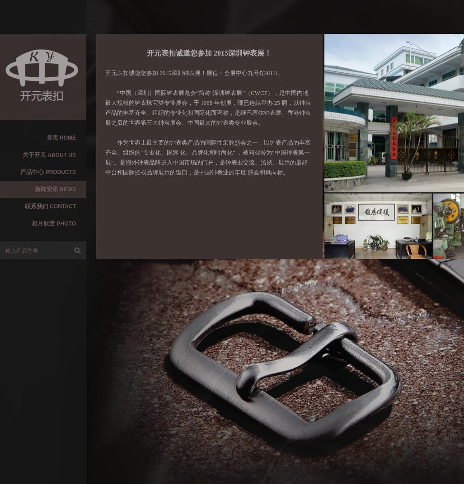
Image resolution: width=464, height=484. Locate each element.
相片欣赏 (54, 223)
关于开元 (49, 154)
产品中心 (48, 172)
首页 (61, 137)
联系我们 (50, 206)
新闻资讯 (55, 189)
